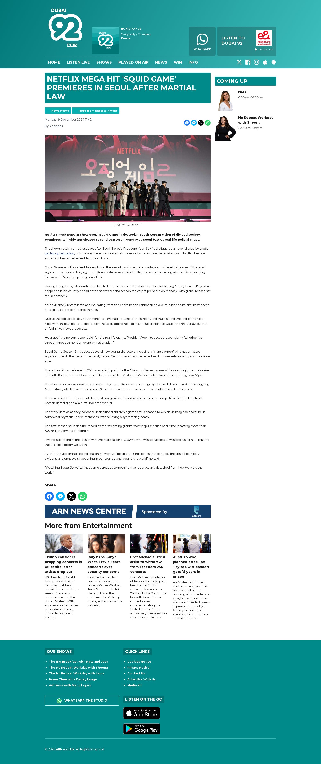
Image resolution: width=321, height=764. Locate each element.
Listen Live (78, 62)
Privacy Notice (138, 667)
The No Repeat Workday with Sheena (78, 667)
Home (54, 62)
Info (193, 62)
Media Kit (134, 685)
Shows (104, 62)
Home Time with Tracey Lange (73, 679)
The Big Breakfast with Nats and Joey (78, 661)
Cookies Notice (139, 661)
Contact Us (136, 673)
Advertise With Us (141, 679)
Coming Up (232, 81)
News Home (60, 110)
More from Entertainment (97, 110)
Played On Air (133, 62)
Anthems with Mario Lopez (70, 685)
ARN (59, 749)
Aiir (72, 749)
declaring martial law (59, 253)
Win (178, 62)
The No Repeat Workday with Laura (76, 673)
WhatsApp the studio (82, 700)
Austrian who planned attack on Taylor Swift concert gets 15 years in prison (192, 556)
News (161, 62)
